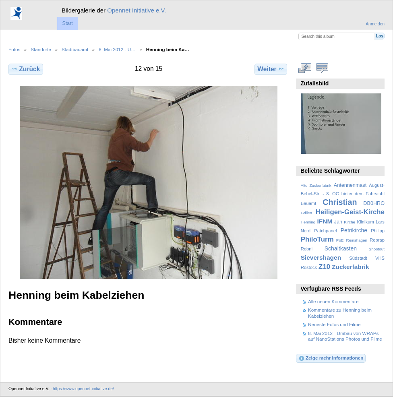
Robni (306, 248)
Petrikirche (354, 230)
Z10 (324, 267)
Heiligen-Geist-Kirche (350, 212)
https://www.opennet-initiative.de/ (83, 389)
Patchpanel (325, 230)
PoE (340, 240)
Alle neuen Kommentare (333, 301)
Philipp (378, 230)
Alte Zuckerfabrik (316, 185)
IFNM (325, 221)
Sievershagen (321, 257)
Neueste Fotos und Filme (334, 324)
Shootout (377, 249)
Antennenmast (350, 185)
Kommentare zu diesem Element (322, 68)
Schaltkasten (341, 248)
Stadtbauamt (75, 49)
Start (67, 23)
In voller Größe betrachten (305, 68)
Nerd (305, 230)
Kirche (349, 222)
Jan (338, 222)
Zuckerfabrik (350, 266)
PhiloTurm (317, 239)
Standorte (41, 49)
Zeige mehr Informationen (331, 358)
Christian (340, 202)
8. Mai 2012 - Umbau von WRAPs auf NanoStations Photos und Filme (345, 336)
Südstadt (358, 258)
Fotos (14, 49)
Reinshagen (356, 240)
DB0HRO (374, 203)
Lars (380, 221)
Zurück (25, 68)
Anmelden (375, 24)
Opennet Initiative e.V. (136, 10)
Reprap (377, 240)
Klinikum (365, 221)
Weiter (270, 68)
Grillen (306, 213)
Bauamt (308, 203)
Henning (308, 222)
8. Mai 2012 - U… (117, 49)
